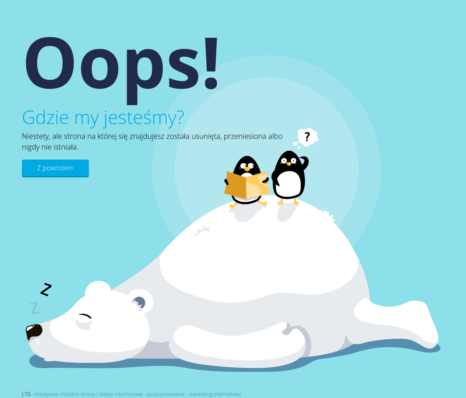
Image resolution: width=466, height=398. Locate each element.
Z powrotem (55, 167)
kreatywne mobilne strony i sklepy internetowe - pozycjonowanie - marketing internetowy (138, 394)
